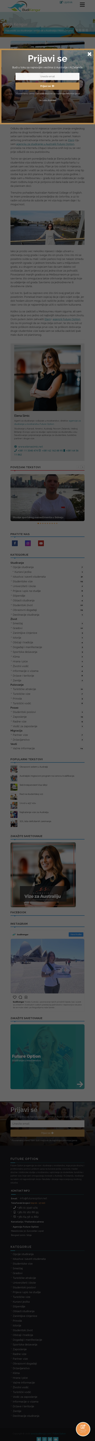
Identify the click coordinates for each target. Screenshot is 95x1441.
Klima (48, 656)
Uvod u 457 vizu (28, 803)
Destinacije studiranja (48, 615)
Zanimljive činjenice (48, 633)
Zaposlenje (48, 717)
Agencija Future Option (26, 1218)
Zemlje (48, 680)
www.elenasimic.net (28, 446)
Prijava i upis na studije (48, 591)
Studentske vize (48, 581)
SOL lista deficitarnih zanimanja (35, 821)
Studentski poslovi (48, 712)
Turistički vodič (48, 703)
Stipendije (48, 595)
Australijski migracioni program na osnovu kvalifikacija (47, 776)
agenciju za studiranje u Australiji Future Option (45, 144)
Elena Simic (31, 102)
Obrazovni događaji (48, 610)
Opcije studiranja (48, 567)
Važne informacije (48, 748)
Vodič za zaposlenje (48, 726)
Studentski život (48, 605)
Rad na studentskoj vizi (31, 794)
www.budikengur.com (41, 1425)
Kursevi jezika (49, 572)
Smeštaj (48, 623)
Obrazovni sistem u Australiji (34, 767)
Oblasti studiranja (48, 600)
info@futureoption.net (33, 1189)
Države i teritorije (48, 675)
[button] (38, 523)
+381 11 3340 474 (25, 1198)
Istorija (48, 637)
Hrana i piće (48, 661)
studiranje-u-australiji (49, 102)
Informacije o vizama (48, 671)
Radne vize (48, 721)
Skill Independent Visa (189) (33, 785)
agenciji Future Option (66, 319)
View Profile (76, 934)
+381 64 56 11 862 (25, 1208)
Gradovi (48, 628)
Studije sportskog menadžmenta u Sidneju (38, 517)
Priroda (48, 698)
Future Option (59, 1425)
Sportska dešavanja (48, 652)
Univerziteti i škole (48, 586)
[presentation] (78, 467)
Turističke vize (48, 694)
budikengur (22, 934)
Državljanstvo (48, 739)
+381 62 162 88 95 (26, 1203)
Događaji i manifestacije (48, 647)
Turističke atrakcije (48, 689)
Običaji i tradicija (48, 642)
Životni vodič (48, 666)
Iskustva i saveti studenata (48, 576)
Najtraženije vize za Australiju (34, 812)
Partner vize (48, 735)
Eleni (71, 140)
